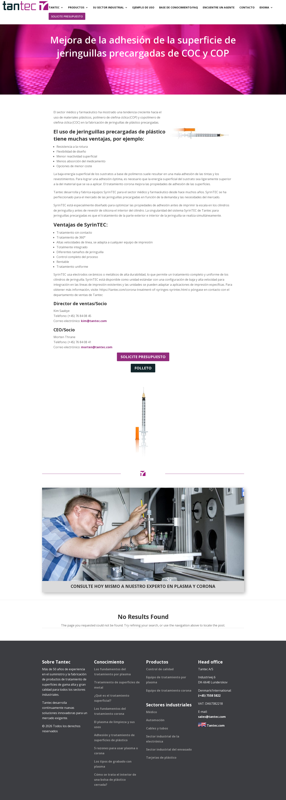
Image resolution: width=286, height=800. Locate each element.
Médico (151, 712)
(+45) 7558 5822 (209, 695)
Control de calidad (160, 669)
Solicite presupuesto (143, 356)
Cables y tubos (157, 728)
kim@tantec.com (94, 321)
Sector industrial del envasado (169, 749)
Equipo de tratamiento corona (168, 690)
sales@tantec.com (212, 717)
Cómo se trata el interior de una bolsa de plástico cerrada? (115, 779)
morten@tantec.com (96, 347)
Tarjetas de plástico (161, 757)
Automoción (155, 720)
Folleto (143, 368)
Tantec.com (211, 725)
